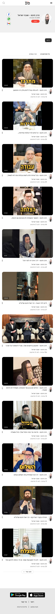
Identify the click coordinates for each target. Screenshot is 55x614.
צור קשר (24, 602)
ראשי (32, 602)
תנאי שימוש (34, 607)
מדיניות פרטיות (22, 607)
